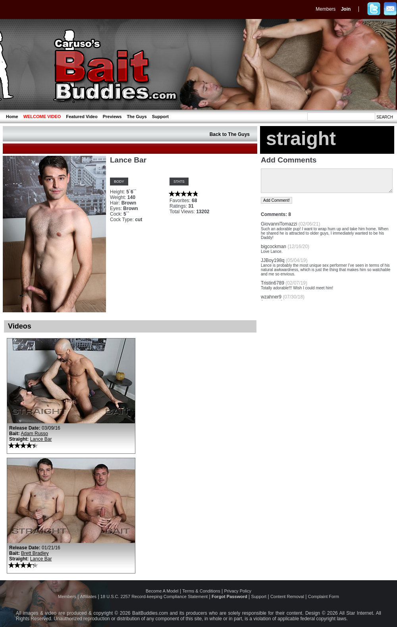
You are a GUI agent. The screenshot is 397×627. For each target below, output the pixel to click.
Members (325, 9)
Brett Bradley (34, 553)
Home (12, 116)
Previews (112, 116)
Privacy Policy (237, 591)
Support (160, 116)
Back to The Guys (230, 134)
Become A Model (162, 591)
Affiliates (88, 596)
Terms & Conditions (201, 591)
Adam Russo (34, 433)
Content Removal (287, 596)
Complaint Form (323, 596)
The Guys (137, 116)
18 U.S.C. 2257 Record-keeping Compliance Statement (154, 596)
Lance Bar (41, 439)
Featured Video (81, 116)
